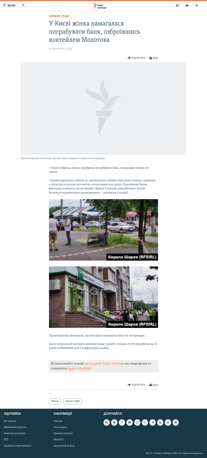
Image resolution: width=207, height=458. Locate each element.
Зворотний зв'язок (64, 445)
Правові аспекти (63, 433)
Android (85, 368)
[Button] (136, 58)
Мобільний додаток (15, 427)
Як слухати (10, 421)
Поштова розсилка (14, 433)
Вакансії (59, 439)
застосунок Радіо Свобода (104, 363)
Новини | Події (59, 16)
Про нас (58, 421)
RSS (6, 439)
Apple (71, 368)
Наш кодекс (60, 427)
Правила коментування (17, 445)
